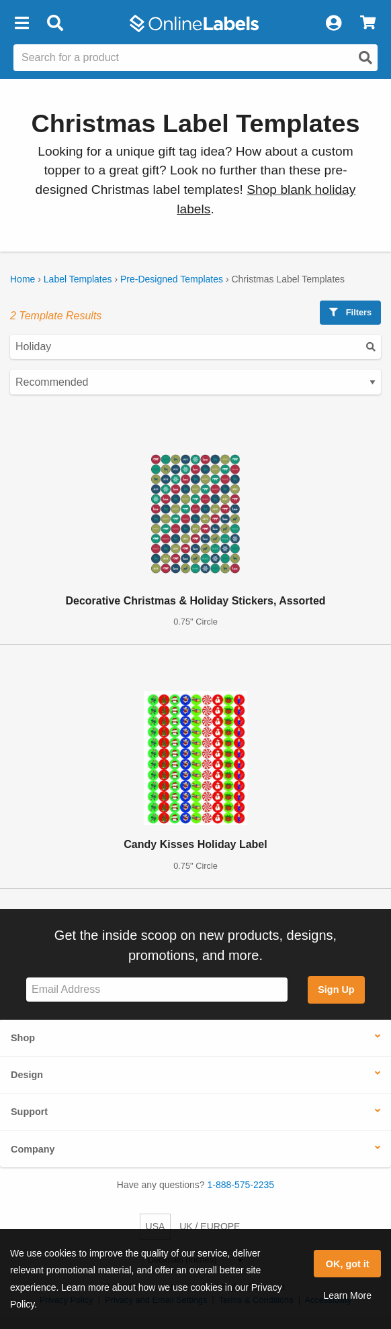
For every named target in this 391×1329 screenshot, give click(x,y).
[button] (21, 23)
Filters (350, 312)
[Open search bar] (55, 23)
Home (22, 279)
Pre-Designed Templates (171, 279)
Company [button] (33, 1149)
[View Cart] (368, 23)
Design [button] (27, 1074)
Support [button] (29, 1111)
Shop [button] (23, 1037)
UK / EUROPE (209, 1226)
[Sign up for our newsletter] (157, 989)
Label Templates (78, 279)
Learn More (347, 1295)
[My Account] (333, 23)
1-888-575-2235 (241, 1184)
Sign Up (336, 989)
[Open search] (365, 58)
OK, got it (348, 1264)
